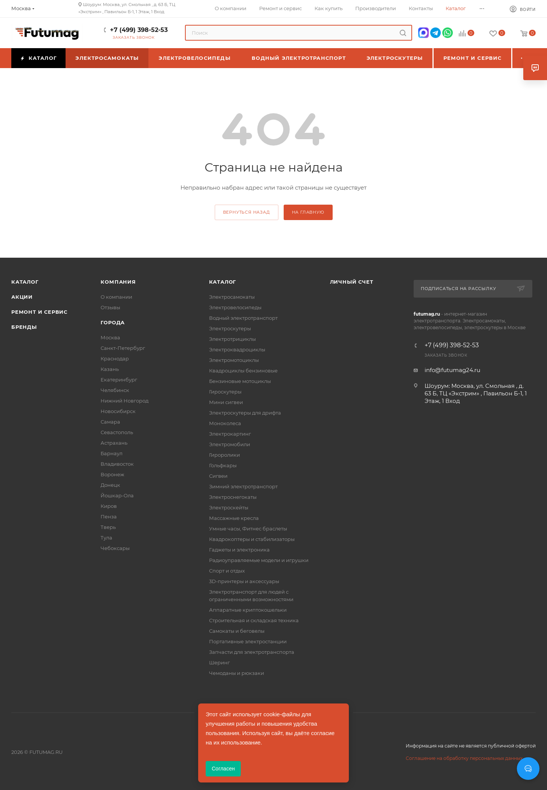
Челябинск (115, 390)
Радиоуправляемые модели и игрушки (259, 560)
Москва (110, 337)
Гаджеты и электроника (239, 550)
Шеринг (219, 662)
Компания (118, 282)
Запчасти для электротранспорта (251, 652)
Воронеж (112, 474)
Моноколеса (225, 423)
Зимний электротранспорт (243, 486)
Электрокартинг (230, 434)
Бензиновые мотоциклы (240, 381)
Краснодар (115, 359)
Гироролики (224, 455)
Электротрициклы (232, 339)
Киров (109, 506)
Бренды (24, 327)
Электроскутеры (230, 328)
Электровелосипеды (235, 307)
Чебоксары (115, 548)
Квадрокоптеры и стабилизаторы (252, 539)
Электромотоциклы (234, 360)
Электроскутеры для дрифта (245, 413)
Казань (110, 369)
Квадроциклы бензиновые (243, 371)
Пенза (109, 517)
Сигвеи (218, 476)
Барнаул (111, 453)
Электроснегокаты (233, 497)
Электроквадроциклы (237, 349)
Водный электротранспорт (243, 318)
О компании (116, 297)
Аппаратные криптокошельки (248, 610)
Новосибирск (118, 411)
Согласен (223, 769)
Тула (106, 538)
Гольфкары (223, 465)
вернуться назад (246, 212)
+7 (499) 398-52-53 (139, 29)
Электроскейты (228, 507)
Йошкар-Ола (117, 495)
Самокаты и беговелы (236, 631)
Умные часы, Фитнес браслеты (248, 529)
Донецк (110, 485)
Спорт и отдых (227, 571)
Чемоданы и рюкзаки (236, 673)
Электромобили (229, 444)
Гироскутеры (225, 392)
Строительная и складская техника (254, 620)
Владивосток (117, 464)
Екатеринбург (119, 380)
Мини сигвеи (226, 402)
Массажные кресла (234, 518)
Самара (110, 422)
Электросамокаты (232, 297)
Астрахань (114, 443)
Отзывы (110, 307)
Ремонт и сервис (39, 312)
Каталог (25, 282)
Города (113, 322)
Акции (22, 297)
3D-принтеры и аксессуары (244, 581)
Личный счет (351, 282)
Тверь (108, 527)
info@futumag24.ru (452, 370)
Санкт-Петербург (123, 348)
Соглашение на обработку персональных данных (464, 758)
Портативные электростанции (248, 641)
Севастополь (117, 432)
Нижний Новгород (124, 401)
